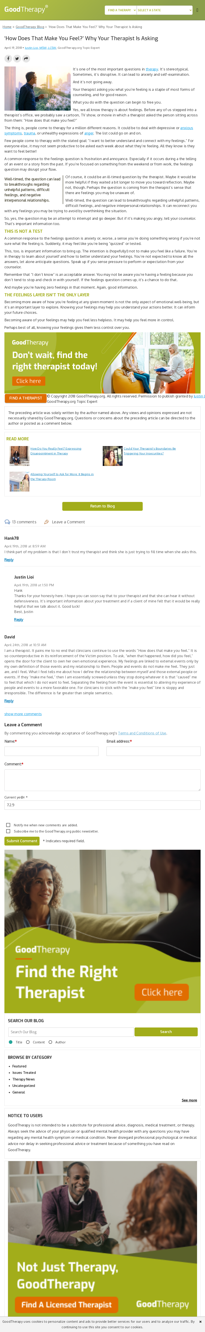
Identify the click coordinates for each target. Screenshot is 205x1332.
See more (189, 1100)
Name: (10, 741)
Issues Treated (24, 1073)
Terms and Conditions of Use (142, 733)
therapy (152, 69)
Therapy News (23, 1079)
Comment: (14, 764)
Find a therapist (25, 398)
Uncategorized (23, 1086)
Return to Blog (102, 506)
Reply (9, 560)
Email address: (119, 741)
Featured (19, 1066)
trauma (29, 133)
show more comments (23, 714)
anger (88, 133)
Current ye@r (16, 797)
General (18, 1092)
